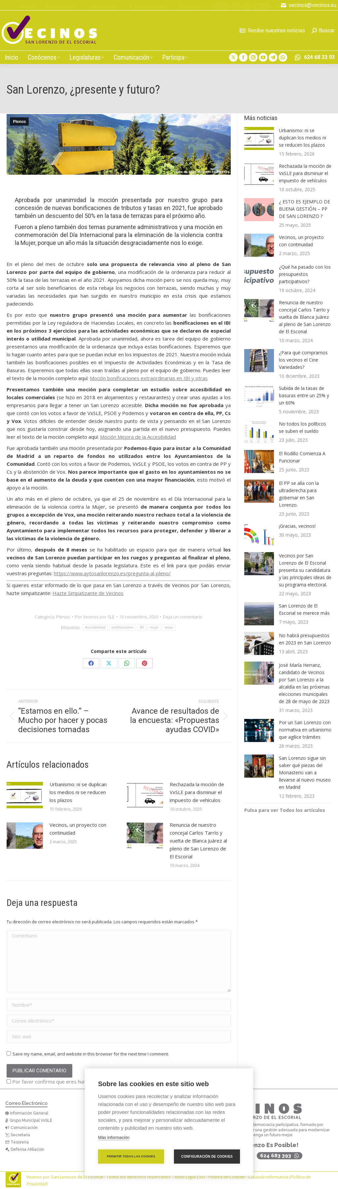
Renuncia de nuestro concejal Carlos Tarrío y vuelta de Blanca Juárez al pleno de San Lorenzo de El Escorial (198, 840)
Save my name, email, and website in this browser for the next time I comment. (91, 1054)
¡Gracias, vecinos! (297, 526)
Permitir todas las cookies (131, 1156)
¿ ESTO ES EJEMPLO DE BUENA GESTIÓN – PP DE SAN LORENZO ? (304, 208)
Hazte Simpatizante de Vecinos (87, 593)
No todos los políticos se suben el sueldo (302, 427)
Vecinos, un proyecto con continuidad (78, 828)
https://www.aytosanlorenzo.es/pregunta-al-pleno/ (112, 573)
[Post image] (25, 795)
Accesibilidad (95, 627)
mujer (154, 627)
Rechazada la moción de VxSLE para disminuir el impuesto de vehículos (197, 792)
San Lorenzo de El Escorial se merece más (304, 609)
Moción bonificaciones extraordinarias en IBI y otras (149, 378)
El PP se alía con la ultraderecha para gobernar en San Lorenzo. (299, 494)
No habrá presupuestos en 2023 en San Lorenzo (305, 639)
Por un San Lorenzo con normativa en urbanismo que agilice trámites (305, 729)
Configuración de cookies (207, 1156)
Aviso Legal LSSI (189, 1177)
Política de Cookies (226, 1177)
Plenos (19, 121)
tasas (169, 627)
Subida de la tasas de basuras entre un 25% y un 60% (304, 395)
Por (95, 617)
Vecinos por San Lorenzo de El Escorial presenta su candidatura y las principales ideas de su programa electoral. (305, 570)
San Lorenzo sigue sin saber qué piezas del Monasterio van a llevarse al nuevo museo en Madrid (305, 772)
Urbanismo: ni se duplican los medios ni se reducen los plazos (78, 792)
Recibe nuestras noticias (272, 30)
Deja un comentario (182, 617)
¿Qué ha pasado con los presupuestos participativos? (305, 274)
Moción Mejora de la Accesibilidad (138, 436)
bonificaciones (123, 627)
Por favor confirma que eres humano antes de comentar (73, 1081)
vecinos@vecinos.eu (308, 5)
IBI (142, 627)
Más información (113, 1137)
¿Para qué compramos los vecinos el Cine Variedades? (303, 359)
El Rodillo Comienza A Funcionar (302, 457)
